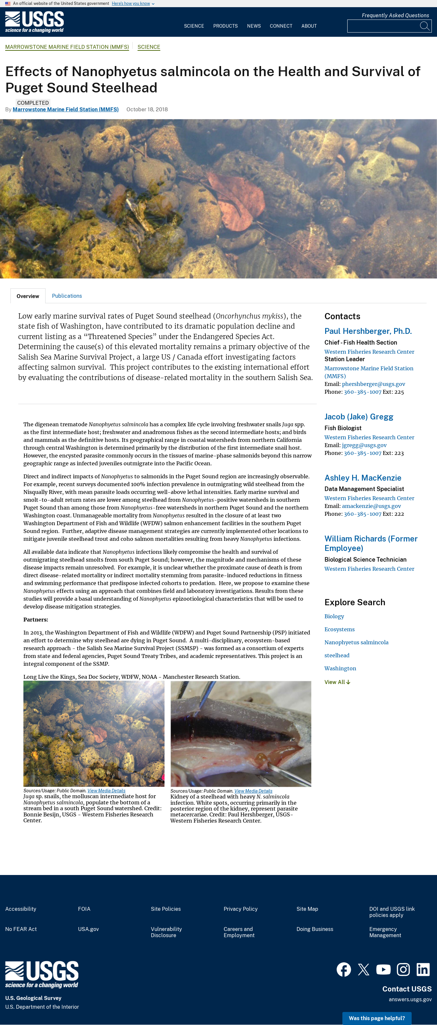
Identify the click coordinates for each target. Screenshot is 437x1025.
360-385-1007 (362, 392)
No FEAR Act (21, 929)
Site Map (307, 909)
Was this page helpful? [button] (377, 1018)
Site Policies (166, 909)
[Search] (425, 26)
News (254, 26)
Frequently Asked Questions (395, 15)
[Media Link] (94, 734)
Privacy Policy (241, 909)
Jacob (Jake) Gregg (358, 416)
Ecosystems (339, 629)
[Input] (389, 26)
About (309, 26)
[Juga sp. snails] (218, 199)
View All (337, 682)
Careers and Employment (239, 932)
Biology (334, 616)
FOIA (84, 909)
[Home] (34, 31)
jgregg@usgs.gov (364, 445)
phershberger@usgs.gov (373, 384)
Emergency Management (385, 932)
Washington (340, 668)
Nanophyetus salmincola (356, 642)
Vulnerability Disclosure (166, 932)
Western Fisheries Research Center (369, 351)
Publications (67, 296)
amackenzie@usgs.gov (371, 506)
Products (225, 26)
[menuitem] (194, 22)
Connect (281, 26)
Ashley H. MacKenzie (363, 477)
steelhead (337, 655)
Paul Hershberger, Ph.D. (368, 330)
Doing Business (315, 929)
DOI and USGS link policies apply (392, 912)
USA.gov (88, 929)
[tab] (28, 295)
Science (194, 26)
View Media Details (106, 790)
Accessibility (20, 909)
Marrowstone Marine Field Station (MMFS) (67, 47)
